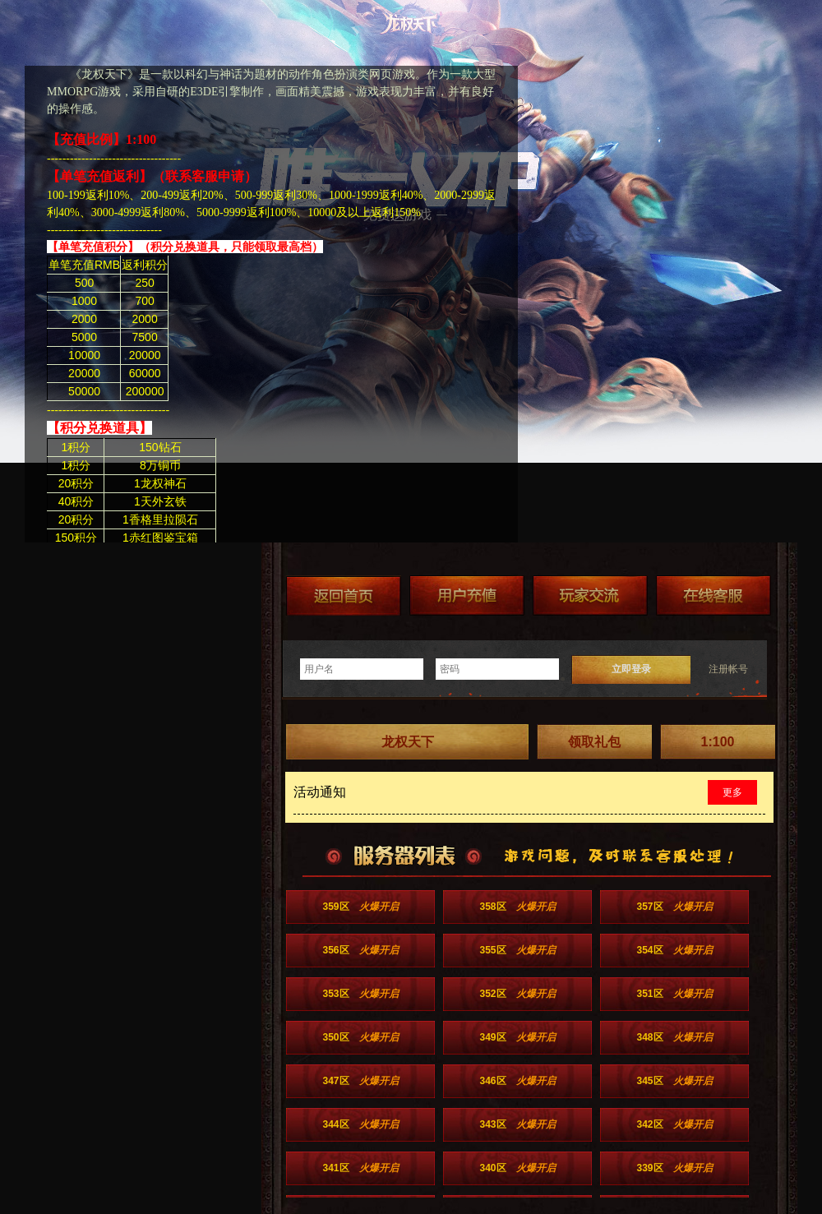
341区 (360, 1168)
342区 (674, 1124)
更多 (732, 792)
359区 (360, 906)
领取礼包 (594, 742)
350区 (360, 1037)
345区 (674, 1081)
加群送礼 (590, 595)
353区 (360, 993)
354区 (674, 950)
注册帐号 (728, 669)
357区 (674, 906)
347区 (360, 1081)
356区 (360, 950)
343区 (517, 1124)
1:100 (718, 742)
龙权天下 (407, 742)
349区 (517, 1037)
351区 (674, 993)
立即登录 (631, 669)
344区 (360, 1124)
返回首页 (343, 595)
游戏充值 (466, 595)
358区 (517, 906)
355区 (517, 950)
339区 (674, 1168)
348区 (674, 1037)
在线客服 (713, 595)
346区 (517, 1081)
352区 (517, 993)
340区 (517, 1168)
